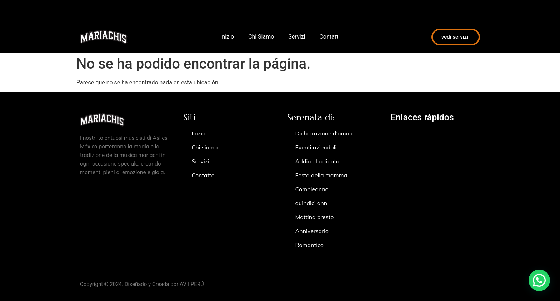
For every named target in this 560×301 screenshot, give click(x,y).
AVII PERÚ (192, 284)
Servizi (296, 36)
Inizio (227, 36)
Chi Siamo (261, 36)
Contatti (329, 36)
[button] (539, 280)
